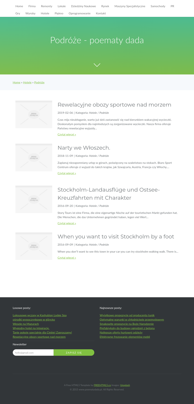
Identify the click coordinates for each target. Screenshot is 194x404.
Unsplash (125, 385)
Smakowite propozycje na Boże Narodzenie (127, 323)
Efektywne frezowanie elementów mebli (125, 336)
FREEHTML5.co (102, 385)
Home (16, 82)
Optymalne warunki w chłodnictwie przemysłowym (132, 319)
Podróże (39, 82)
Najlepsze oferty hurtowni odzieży (121, 332)
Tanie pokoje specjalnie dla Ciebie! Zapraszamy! (42, 332)
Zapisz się (74, 352)
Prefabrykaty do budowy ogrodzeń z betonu (127, 328)
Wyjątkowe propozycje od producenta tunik (127, 315)
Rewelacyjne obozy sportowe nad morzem (39, 336)
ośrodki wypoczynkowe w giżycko (34, 319)
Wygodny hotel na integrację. (31, 328)
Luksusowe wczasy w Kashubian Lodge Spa (40, 315)
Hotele (27, 82)
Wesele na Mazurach (26, 323)
